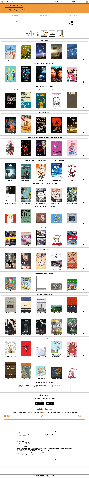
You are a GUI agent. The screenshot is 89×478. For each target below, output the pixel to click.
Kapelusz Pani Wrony (57, 385)
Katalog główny (14, 15)
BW (63, 1)
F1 (79, 1)
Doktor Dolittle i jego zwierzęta (58, 386)
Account (23, 1)
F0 (76, 1)
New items (7, 1)
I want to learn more (39, 476)
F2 (82, 1)
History (13, 1)
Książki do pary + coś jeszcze (24, 427)
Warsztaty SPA (20, 441)
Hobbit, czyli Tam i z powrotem (24, 385)
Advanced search (19, 23)
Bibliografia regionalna (44, 15)
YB (66, 1)
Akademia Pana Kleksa (40, 390)
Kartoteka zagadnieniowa (74, 15)
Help (18, 1)
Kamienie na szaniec (22, 390)
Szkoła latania (21, 386)
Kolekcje (24, 23)
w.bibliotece (40, 412)
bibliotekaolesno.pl (22, 435)
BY (68, 1)
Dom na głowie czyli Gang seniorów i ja (60, 390)
